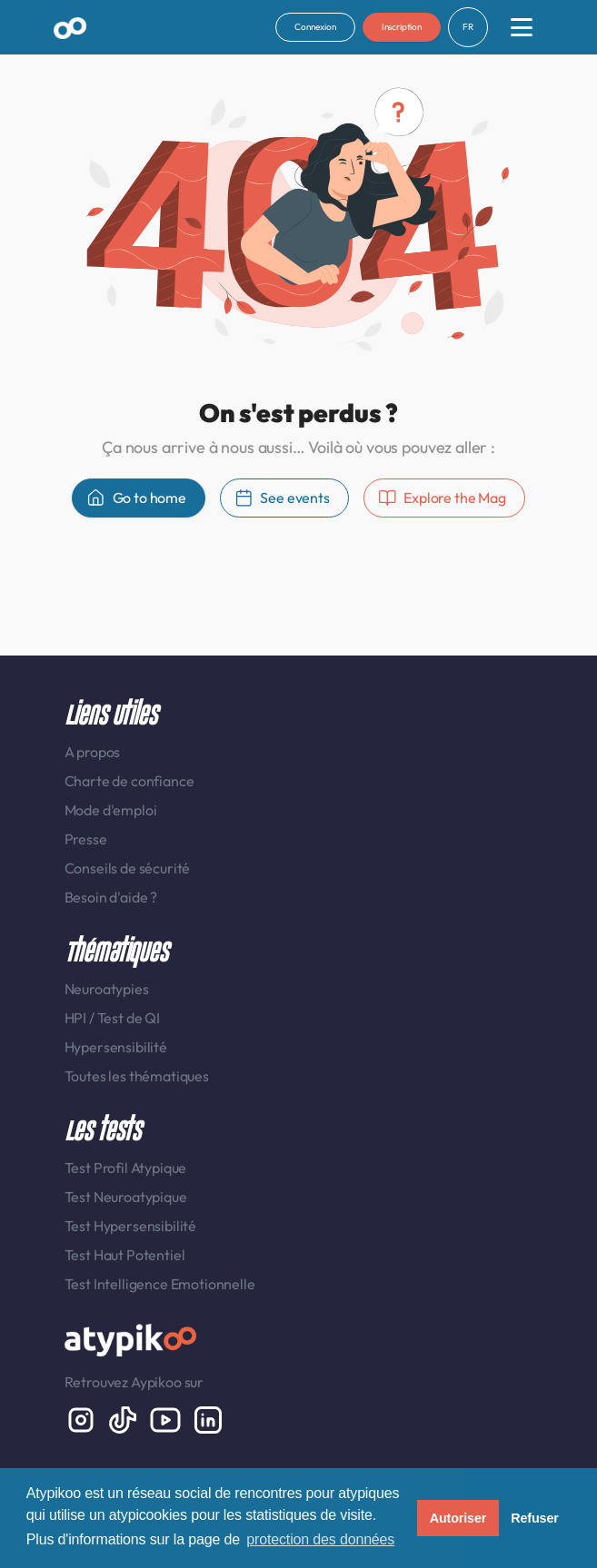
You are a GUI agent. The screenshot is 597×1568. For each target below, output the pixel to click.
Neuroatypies (107, 989)
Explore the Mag (442, 498)
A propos (93, 752)
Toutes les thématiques (137, 1076)
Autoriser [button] (458, 1518)
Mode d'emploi (111, 810)
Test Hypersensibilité (131, 1226)
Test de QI (128, 1018)
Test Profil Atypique (126, 1168)
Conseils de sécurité (128, 868)
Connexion (315, 27)
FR (468, 27)
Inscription (402, 27)
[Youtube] (166, 1418)
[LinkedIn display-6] (208, 1418)
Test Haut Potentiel (125, 1255)
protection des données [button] (320, 1539)
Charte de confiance (129, 781)
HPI (77, 1018)
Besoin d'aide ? (111, 897)
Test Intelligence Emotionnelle (160, 1284)
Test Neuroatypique (126, 1197)
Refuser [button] (534, 1518)
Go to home (136, 498)
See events (282, 498)
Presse (86, 839)
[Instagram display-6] (82, 1418)
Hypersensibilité (116, 1047)
